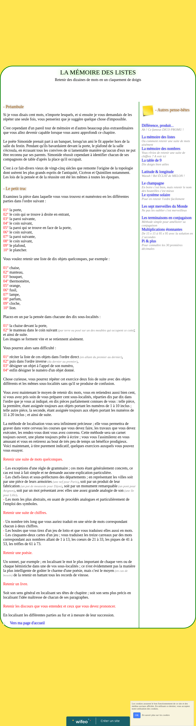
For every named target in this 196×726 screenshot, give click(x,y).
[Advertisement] (98, 31)
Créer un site (110, 721)
